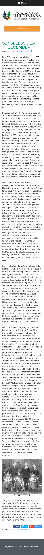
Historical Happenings (20, 529)
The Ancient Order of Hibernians (22, 16)
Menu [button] (23, 3)
